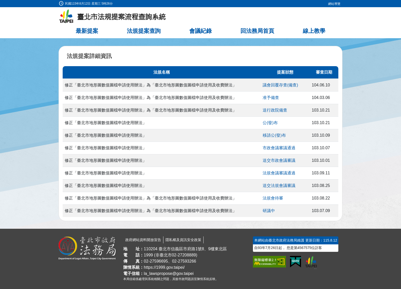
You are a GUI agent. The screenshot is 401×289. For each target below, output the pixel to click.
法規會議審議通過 (279, 173)
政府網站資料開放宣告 (143, 240)
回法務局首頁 (257, 31)
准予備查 (271, 97)
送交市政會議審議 (279, 160)
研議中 (269, 210)
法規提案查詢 (144, 31)
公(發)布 (270, 123)
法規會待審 (273, 198)
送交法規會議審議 (279, 185)
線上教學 (314, 31)
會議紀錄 (200, 31)
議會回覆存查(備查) (280, 85)
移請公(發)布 (274, 135)
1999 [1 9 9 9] (148, 255)
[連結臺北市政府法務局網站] (87, 248)
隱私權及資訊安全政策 (183, 240)
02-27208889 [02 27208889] (184, 255)
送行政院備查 (275, 110)
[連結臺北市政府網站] (311, 262)
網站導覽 (334, 4)
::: (1, 3)
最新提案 (87, 31)
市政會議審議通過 (279, 148)
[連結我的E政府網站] (295, 262)
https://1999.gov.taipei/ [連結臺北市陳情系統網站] (164, 267)
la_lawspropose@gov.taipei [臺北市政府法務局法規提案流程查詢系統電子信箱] (169, 273)
